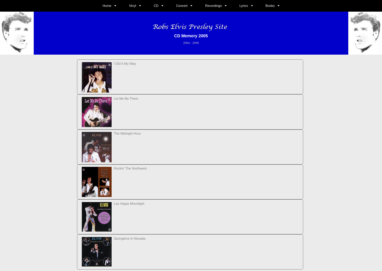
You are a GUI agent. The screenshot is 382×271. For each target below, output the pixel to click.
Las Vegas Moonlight (129, 203)
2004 (186, 42)
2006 (195, 42)
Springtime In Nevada (129, 238)
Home (107, 5)
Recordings (213, 5)
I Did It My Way (125, 63)
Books (270, 5)
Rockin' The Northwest (130, 168)
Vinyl (132, 5)
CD (156, 5)
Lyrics (243, 5)
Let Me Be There (126, 98)
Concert (182, 5)
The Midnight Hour (127, 133)
